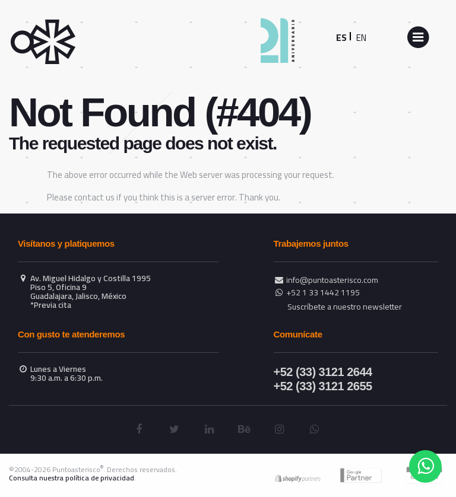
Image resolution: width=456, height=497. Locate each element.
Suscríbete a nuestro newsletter (344, 306)
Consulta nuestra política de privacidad (71, 478)
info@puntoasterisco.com (332, 280)
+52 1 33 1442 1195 (323, 292)
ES (341, 37)
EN (361, 37)
